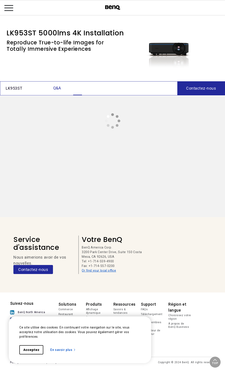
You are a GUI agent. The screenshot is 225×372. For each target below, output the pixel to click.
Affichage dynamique (93, 311)
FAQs (144, 309)
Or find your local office (99, 270)
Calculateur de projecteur (150, 332)
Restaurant (65, 314)
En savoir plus (63, 350)
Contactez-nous (33, 269)
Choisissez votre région (179, 317)
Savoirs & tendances (120, 311)
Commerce (65, 309)
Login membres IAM (151, 324)
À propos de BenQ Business (178, 325)
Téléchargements (151, 316)
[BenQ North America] (28, 312)
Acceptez (31, 350)
